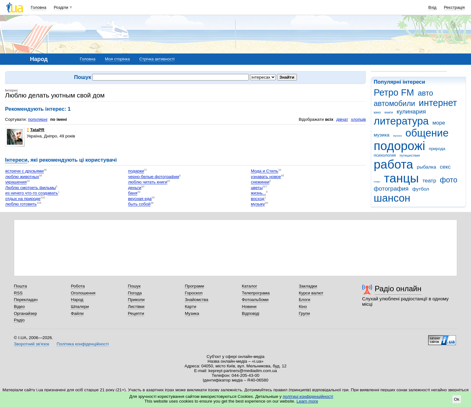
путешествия (410, 155)
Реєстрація (454, 7)
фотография (391, 188)
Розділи (61, 7)
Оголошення (83, 293)
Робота (78, 286)
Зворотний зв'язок (31, 344)
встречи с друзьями (24, 171)
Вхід (432, 7)
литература (401, 121)
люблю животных (22, 176)
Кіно (303, 306)
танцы (401, 178)
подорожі (399, 146)
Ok (456, 399)
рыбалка (426, 167)
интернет (438, 103)
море (438, 123)
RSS (18, 293)
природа (437, 148)
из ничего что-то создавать (31, 193)
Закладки (308, 286)
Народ (77, 299)
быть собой (139, 204)
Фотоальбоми (255, 299)
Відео (19, 306)
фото (448, 180)
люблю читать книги (147, 182)
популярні (37, 119)
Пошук (134, 286)
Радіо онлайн (398, 288)
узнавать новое (266, 176)
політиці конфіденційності (308, 396)
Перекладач (25, 299)
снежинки (260, 182)
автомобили (394, 103)
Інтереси (16, 160)
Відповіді (250, 313)
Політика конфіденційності (83, 344)
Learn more (307, 401)
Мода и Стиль (264, 171)
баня (133, 193)
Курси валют (311, 293)
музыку (258, 204)
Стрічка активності (156, 59)
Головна (38, 7)
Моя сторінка (117, 59)
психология (385, 155)
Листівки (136, 306)
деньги (134, 187)
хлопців (358, 119)
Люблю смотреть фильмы (30, 187)
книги (388, 112)
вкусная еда (140, 198)
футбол (420, 189)
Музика (192, 313)
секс (445, 167)
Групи (304, 313)
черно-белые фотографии (153, 176)
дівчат (342, 119)
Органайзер (25, 313)
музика (381, 134)
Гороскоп (193, 293)
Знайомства (196, 299)
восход (257, 198)
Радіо (19, 320)
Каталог (249, 286)
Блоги (304, 299)
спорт (377, 181)
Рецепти (136, 313)
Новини (249, 306)
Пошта (20, 286)
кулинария (411, 111)
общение (427, 133)
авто (425, 93)
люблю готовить (21, 204)
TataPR (35, 129)
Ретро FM (394, 92)
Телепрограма (256, 293)
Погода (135, 293)
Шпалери (80, 306)
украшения (16, 182)
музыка (397, 135)
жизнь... (258, 193)
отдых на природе (23, 198)
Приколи (136, 299)
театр (429, 181)
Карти (190, 306)
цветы (257, 187)
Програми (194, 286)
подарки (136, 171)
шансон (392, 198)
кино (377, 112)
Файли (77, 313)
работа (393, 164)
